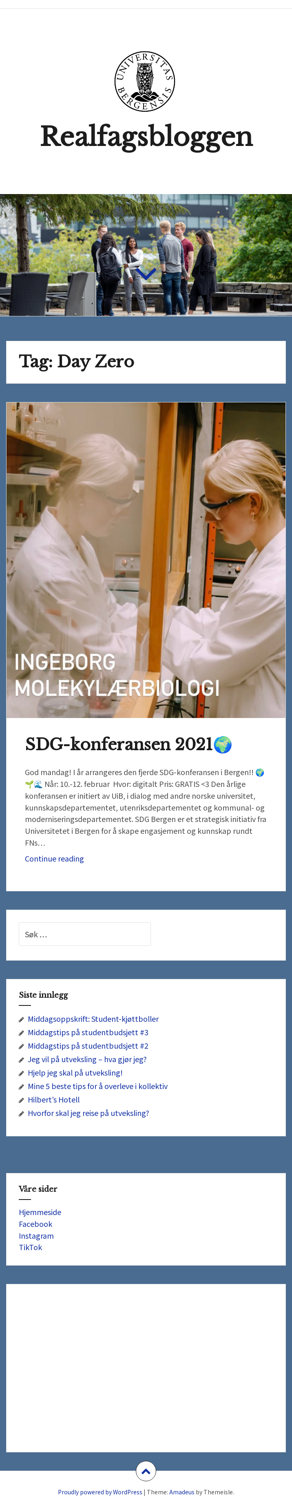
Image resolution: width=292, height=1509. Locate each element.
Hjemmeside (40, 1211)
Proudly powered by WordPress (100, 1492)
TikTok (30, 1247)
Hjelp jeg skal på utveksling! (75, 1072)
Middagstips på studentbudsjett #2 (88, 1045)
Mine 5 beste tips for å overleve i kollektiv (98, 1085)
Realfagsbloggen (146, 137)
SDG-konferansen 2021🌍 (129, 745)
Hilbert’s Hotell (54, 1099)
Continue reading (75, 860)
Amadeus (182, 1492)
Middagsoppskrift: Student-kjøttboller (93, 1018)
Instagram (36, 1235)
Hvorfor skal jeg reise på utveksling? (88, 1112)
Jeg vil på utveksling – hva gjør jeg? (87, 1059)
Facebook (35, 1223)
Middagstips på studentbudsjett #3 (88, 1032)
